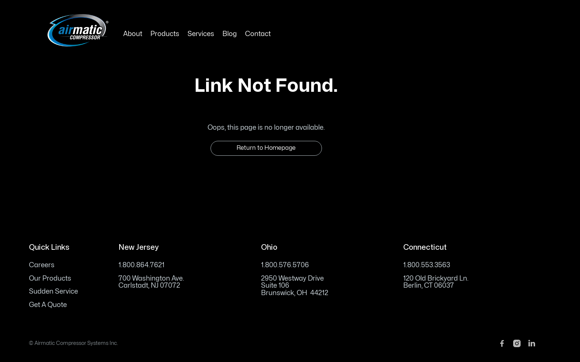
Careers (42, 265)
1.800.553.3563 (426, 265)
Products (164, 34)
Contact (258, 34)
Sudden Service (53, 291)
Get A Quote (48, 305)
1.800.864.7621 (141, 265)
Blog (229, 34)
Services (201, 34)
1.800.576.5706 (285, 265)
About (132, 34)
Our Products (50, 278)
